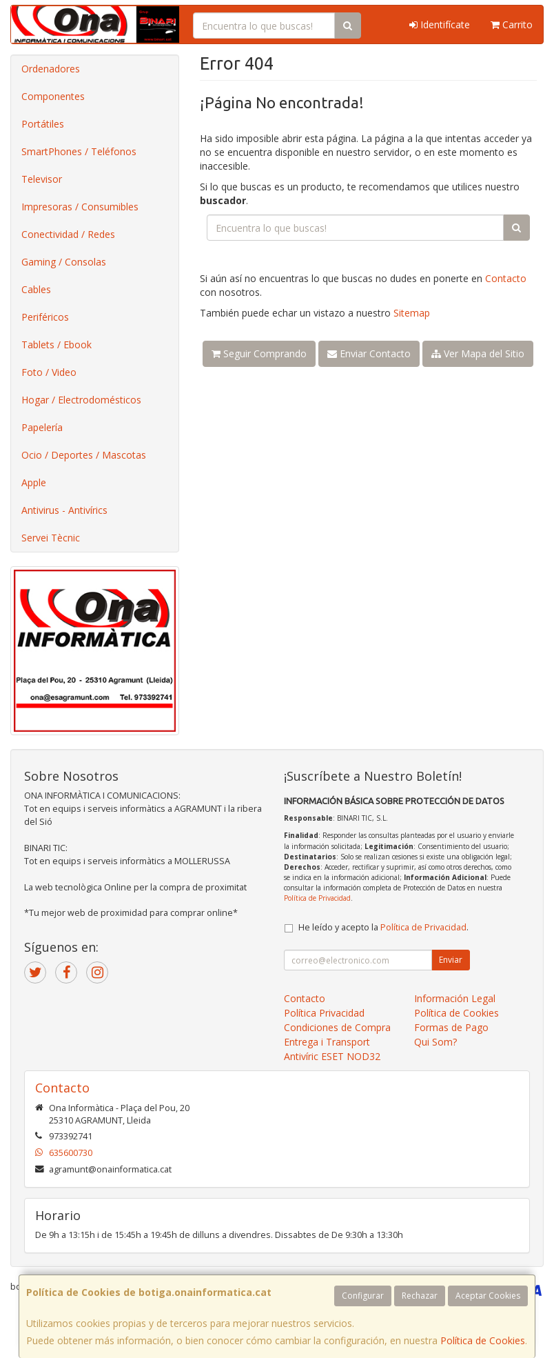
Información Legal (454, 998)
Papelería (42, 427)
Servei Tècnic (50, 537)
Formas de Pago (451, 1027)
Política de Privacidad (317, 898)
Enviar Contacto (369, 353)
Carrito (512, 24)
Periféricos (45, 316)
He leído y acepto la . (383, 927)
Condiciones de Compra (337, 1027)
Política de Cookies (482, 1340)
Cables (36, 289)
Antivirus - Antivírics (64, 510)
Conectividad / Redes (68, 234)
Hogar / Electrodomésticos (81, 399)
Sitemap (411, 312)
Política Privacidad (324, 1012)
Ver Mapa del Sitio (477, 353)
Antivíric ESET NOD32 (332, 1056)
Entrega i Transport (327, 1041)
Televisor (41, 179)
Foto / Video (48, 372)
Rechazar (420, 1295)
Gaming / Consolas (63, 261)
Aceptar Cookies (487, 1295)
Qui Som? (435, 1041)
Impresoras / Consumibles (79, 206)
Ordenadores (50, 68)
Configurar (363, 1295)
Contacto (505, 278)
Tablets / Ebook (56, 344)
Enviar (450, 960)
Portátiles (42, 123)
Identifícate (439, 24)
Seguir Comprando (259, 353)
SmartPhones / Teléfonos (78, 151)
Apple (33, 482)
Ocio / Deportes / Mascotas (83, 454)
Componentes (53, 96)
